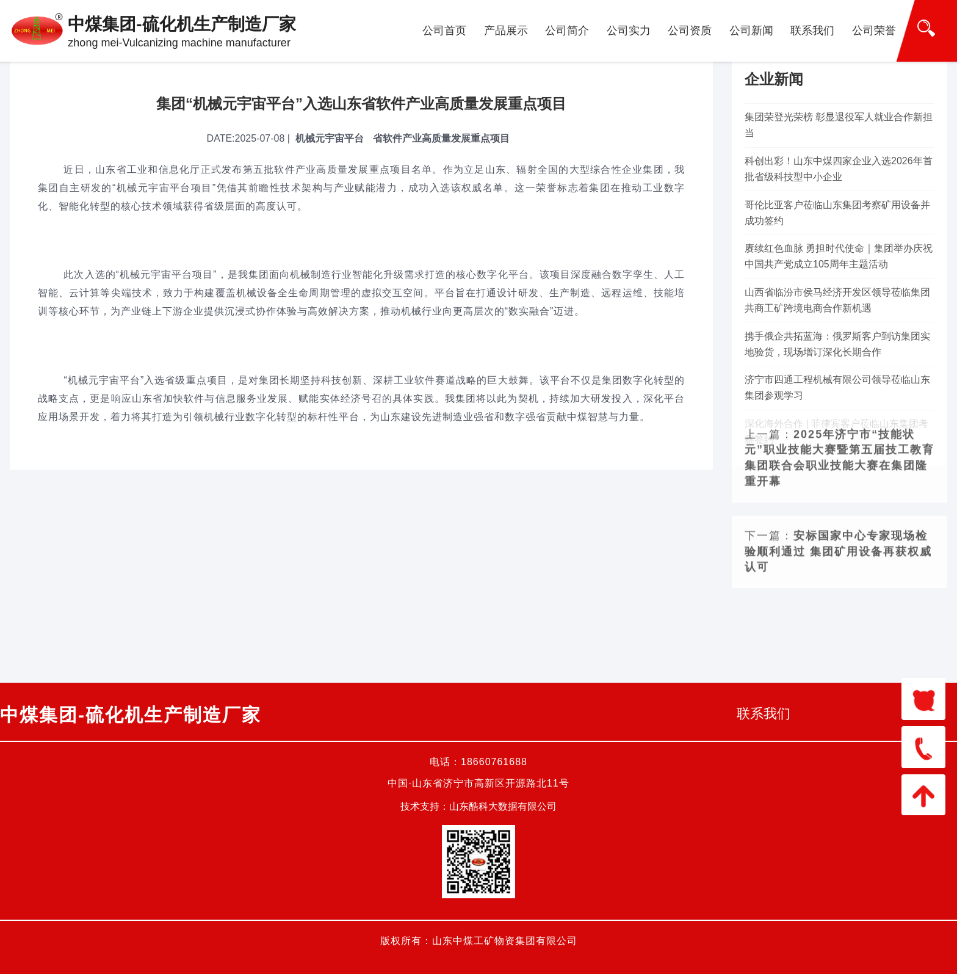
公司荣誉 (874, 30)
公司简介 (567, 30)
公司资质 (690, 30)
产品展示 (506, 30)
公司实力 (629, 30)
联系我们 (812, 30)
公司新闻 (751, 30)
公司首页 (444, 30)
